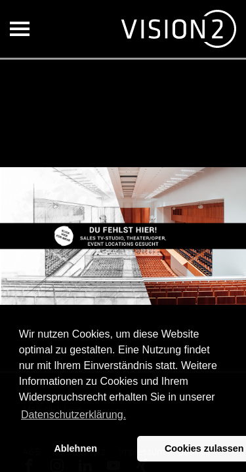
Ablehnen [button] (75, 448)
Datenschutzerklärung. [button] (73, 414)
